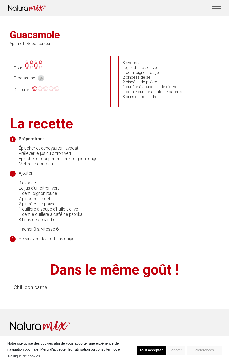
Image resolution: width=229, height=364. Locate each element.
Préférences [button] (204, 350)
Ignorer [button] (176, 350)
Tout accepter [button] (151, 350)
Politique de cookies (24, 356)
